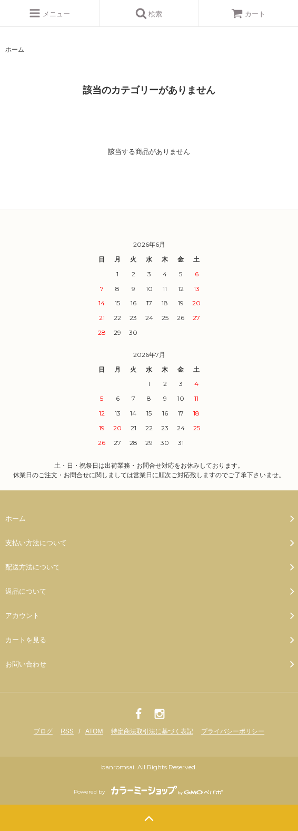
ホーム (14, 49)
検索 (149, 13)
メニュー (49, 13)
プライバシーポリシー (232, 731)
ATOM (94, 731)
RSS (67, 731)
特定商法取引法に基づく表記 (152, 731)
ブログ (43, 731)
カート (248, 14)
